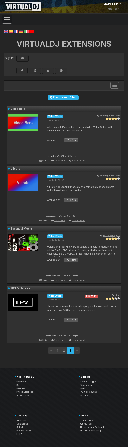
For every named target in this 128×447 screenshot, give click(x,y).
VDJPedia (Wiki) (88, 391)
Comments (59, 161)
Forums (84, 395)
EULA (19, 434)
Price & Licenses (24, 391)
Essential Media (21, 228)
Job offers (21, 427)
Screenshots (22, 395)
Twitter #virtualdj (90, 430)
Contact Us (22, 423)
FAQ (82, 388)
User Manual (87, 385)
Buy (18, 385)
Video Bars (18, 108)
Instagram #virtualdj (92, 427)
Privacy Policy (23, 430)
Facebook (86, 420)
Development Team (109, 115)
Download (21, 381)
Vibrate (15, 168)
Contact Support (88, 381)
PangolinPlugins (111, 235)
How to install (78, 161)
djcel (117, 295)
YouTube (86, 423)
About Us (21, 420)
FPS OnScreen (20, 288)
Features (20, 388)
